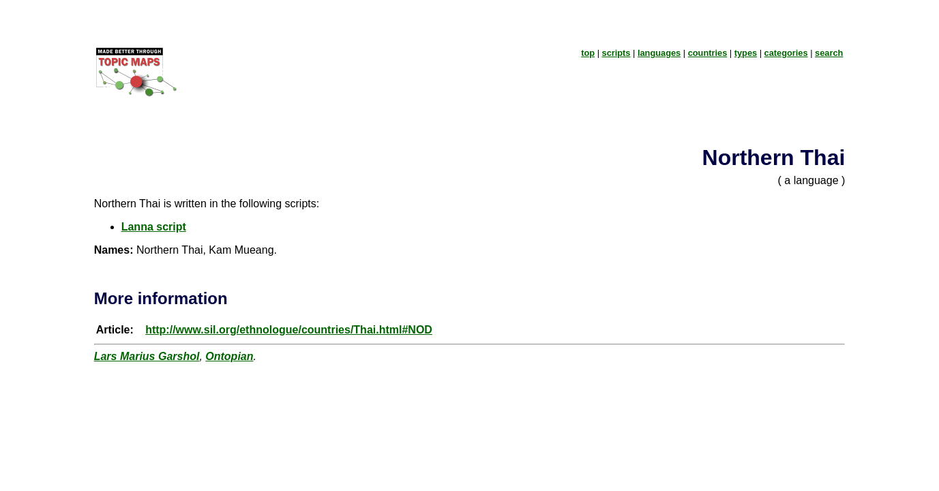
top (588, 53)
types (745, 53)
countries (708, 53)
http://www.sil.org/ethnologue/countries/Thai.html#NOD (288, 330)
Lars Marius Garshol (147, 356)
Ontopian (229, 356)
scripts (616, 53)
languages (659, 53)
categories (786, 53)
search (829, 53)
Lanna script (153, 227)
